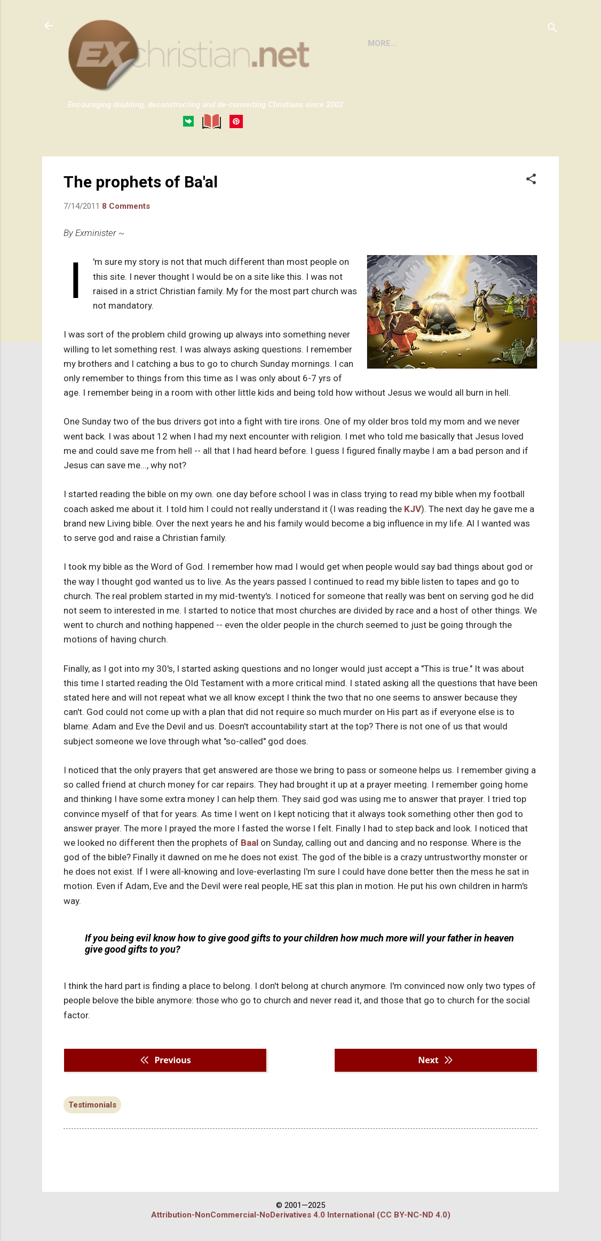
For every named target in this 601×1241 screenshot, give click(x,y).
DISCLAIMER (481, 43)
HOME (379, 43)
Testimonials (92, 1105)
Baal (249, 842)
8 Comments (126, 206)
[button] (531, 179)
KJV (412, 509)
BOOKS (424, 43)
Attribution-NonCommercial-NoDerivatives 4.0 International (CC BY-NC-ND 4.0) (300, 1215)
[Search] (552, 29)
